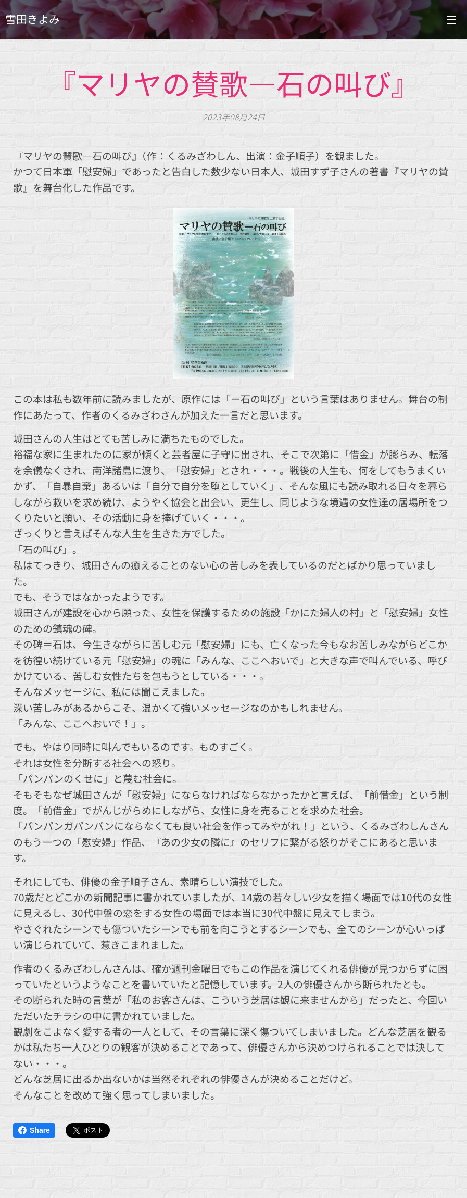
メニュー (451, 19)
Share (34, 1130)
